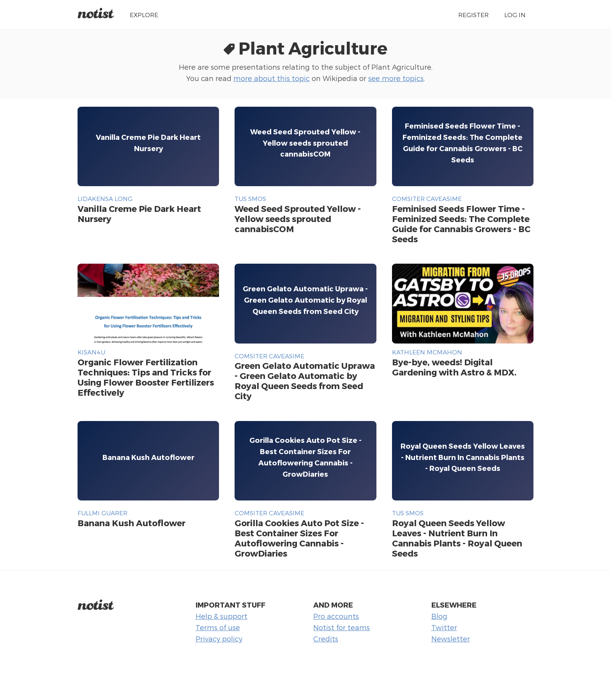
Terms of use (218, 627)
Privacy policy (219, 638)
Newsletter (450, 638)
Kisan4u (91, 352)
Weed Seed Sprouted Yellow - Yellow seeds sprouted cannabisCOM (298, 218)
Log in (515, 14)
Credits (325, 638)
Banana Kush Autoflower (131, 523)
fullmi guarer (102, 512)
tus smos (250, 198)
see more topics (396, 78)
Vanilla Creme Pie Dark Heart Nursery (139, 213)
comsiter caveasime (427, 198)
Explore (144, 14)
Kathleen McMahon (427, 352)
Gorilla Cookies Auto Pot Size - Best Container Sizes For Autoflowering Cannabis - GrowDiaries (299, 538)
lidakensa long (105, 198)
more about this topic (271, 78)
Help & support (221, 616)
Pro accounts (336, 616)
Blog (439, 616)
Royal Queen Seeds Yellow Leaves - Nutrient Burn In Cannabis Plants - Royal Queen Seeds (457, 538)
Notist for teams (341, 627)
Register (473, 14)
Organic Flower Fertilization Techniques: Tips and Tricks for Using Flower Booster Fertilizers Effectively (146, 377)
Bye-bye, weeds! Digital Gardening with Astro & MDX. (454, 367)
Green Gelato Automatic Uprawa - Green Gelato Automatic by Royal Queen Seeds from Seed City (305, 380)
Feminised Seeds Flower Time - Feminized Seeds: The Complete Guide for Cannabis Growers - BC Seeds (461, 223)
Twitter (444, 627)
